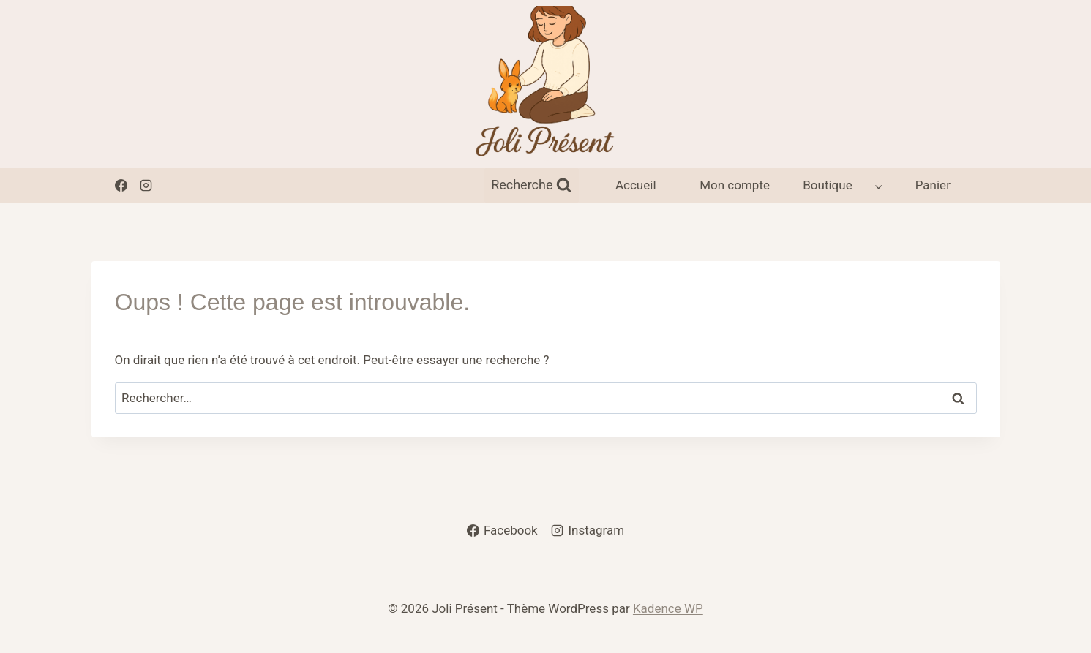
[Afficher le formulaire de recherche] (531, 185)
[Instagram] (146, 185)
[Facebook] (121, 185)
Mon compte (735, 185)
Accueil (635, 185)
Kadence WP (668, 608)
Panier (933, 185)
